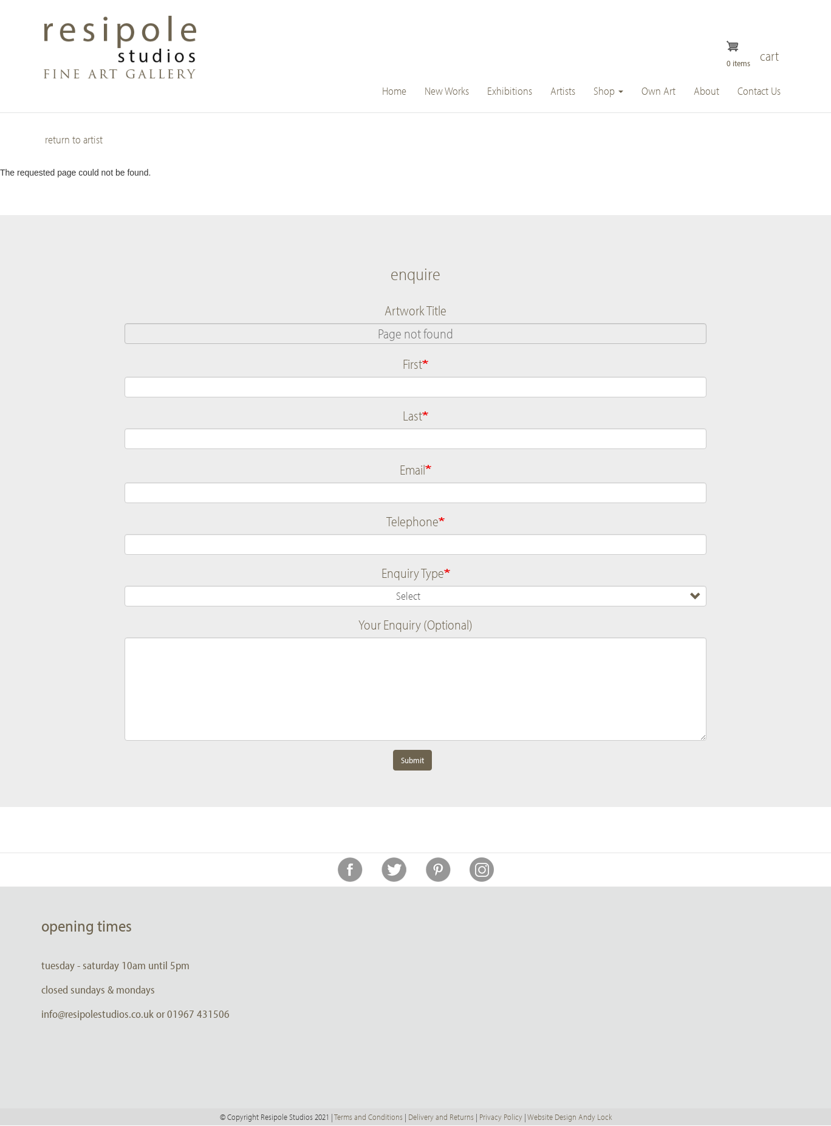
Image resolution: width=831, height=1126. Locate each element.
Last (412, 415)
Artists (562, 91)
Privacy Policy (500, 1116)
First (412, 363)
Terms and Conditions (368, 1116)
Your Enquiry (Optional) (415, 624)
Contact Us (759, 91)
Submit (412, 760)
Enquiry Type (412, 573)
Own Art (658, 91)
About (706, 91)
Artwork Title (415, 310)
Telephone (412, 521)
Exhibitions (509, 91)
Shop (608, 91)
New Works (447, 91)
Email (412, 469)
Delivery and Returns (441, 1116)
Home (394, 91)
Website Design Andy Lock (569, 1116)
